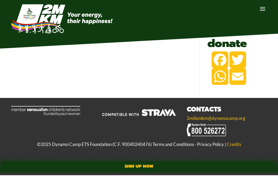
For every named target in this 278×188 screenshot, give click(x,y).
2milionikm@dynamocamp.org (216, 118)
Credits (234, 144)
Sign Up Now (139, 166)
